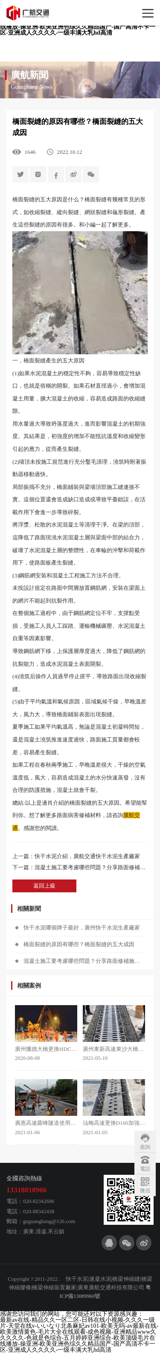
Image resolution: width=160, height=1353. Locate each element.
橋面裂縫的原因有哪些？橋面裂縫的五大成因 (78, 944)
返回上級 (44, 885)
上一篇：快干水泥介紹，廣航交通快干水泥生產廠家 (76, 856)
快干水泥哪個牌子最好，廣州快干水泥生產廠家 (81, 927)
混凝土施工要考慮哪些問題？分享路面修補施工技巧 (84, 961)
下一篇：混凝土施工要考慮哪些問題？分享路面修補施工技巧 (80, 867)
